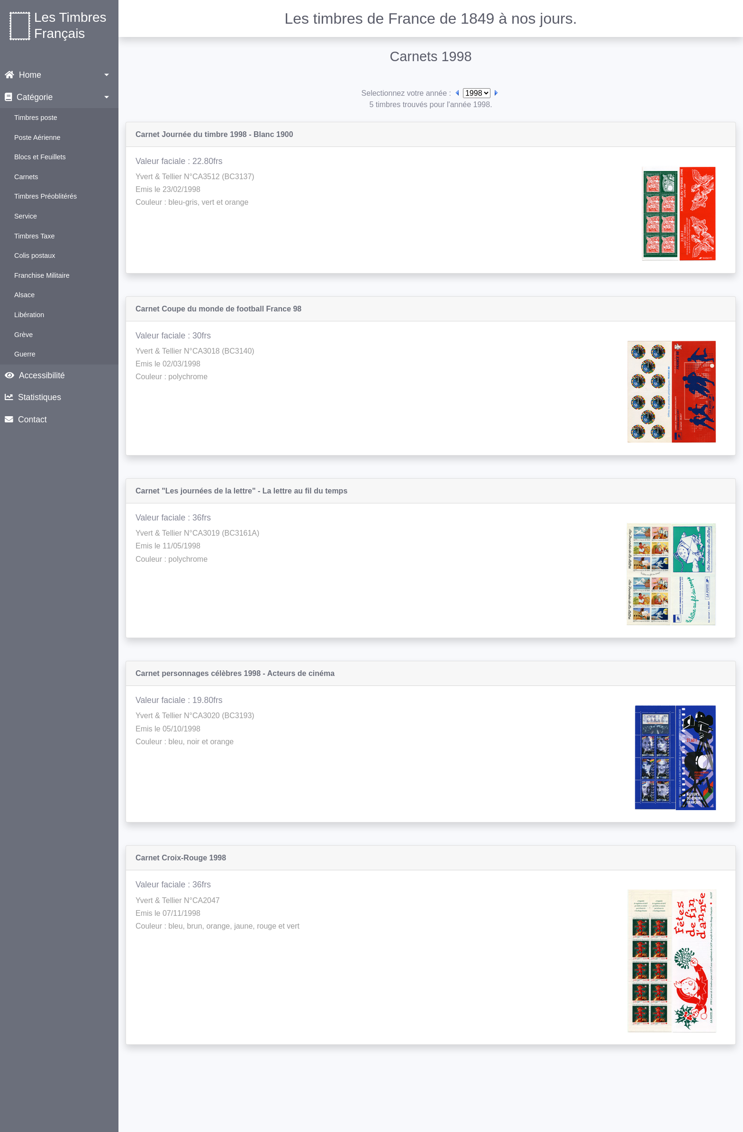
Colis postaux (34, 255)
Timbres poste (35, 117)
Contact (26, 419)
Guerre (25, 354)
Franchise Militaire (42, 275)
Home (23, 75)
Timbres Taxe (34, 236)
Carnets (26, 177)
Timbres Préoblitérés (45, 196)
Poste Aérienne (37, 137)
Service (25, 216)
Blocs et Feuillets (40, 157)
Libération (29, 315)
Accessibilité (35, 375)
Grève (23, 334)
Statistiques (33, 397)
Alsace (24, 295)
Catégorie (29, 97)
